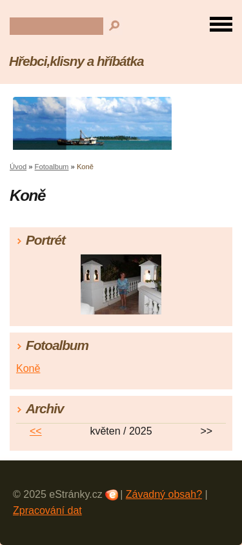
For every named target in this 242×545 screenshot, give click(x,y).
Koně (28, 368)
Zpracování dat (47, 510)
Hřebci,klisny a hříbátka (76, 61)
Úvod (18, 166)
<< (36, 431)
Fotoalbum (52, 166)
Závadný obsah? (164, 494)
